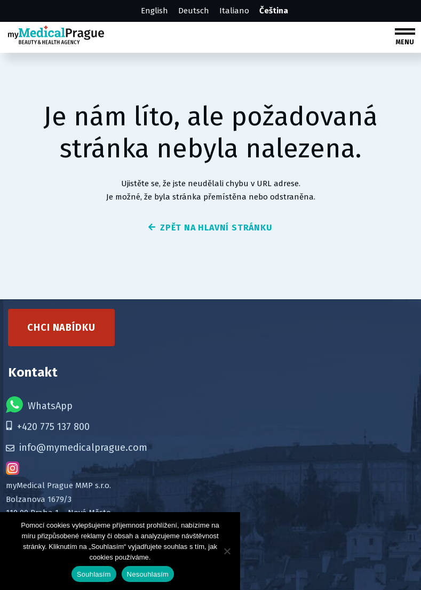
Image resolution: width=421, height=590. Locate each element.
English (154, 10)
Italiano (234, 10)
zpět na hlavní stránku (210, 227)
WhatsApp (39, 403)
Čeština (273, 10)
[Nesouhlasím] (226, 551)
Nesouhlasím (148, 574)
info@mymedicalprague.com (76, 446)
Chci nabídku (61, 326)
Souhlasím (94, 574)
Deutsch (193, 10)
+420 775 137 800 (48, 425)
